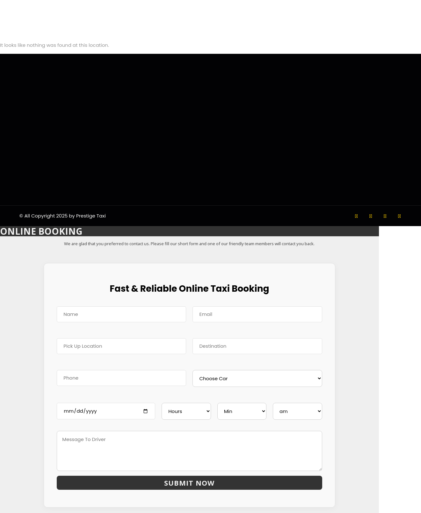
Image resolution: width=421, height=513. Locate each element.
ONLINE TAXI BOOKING (25, 509)
